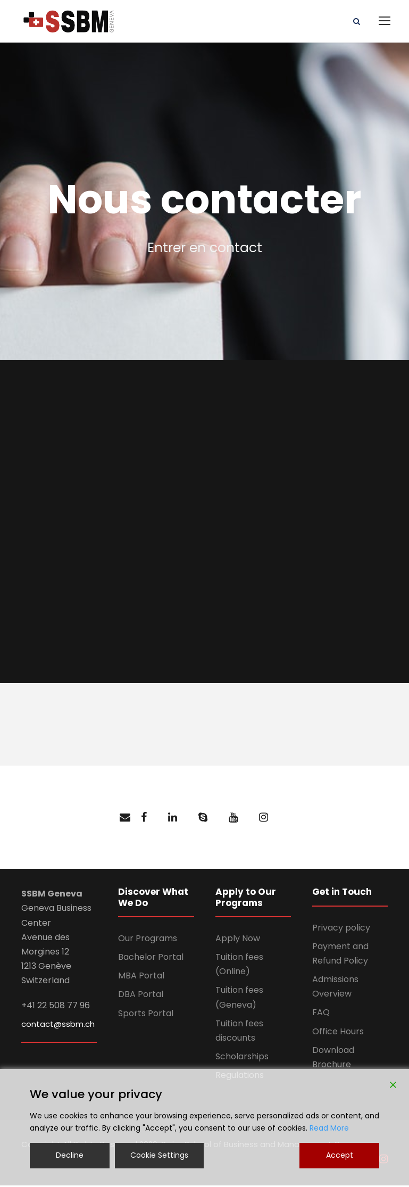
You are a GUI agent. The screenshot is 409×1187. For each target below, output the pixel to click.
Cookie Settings (159, 1155)
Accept (339, 1155)
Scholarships (242, 1058)
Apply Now (237, 940)
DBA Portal (140, 996)
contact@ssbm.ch (58, 1025)
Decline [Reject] (70, 1155)
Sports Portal (145, 1015)
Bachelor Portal (150, 958)
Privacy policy (341, 929)
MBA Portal (141, 977)
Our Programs (147, 940)
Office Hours (338, 1033)
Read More (329, 1128)
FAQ (321, 1014)
